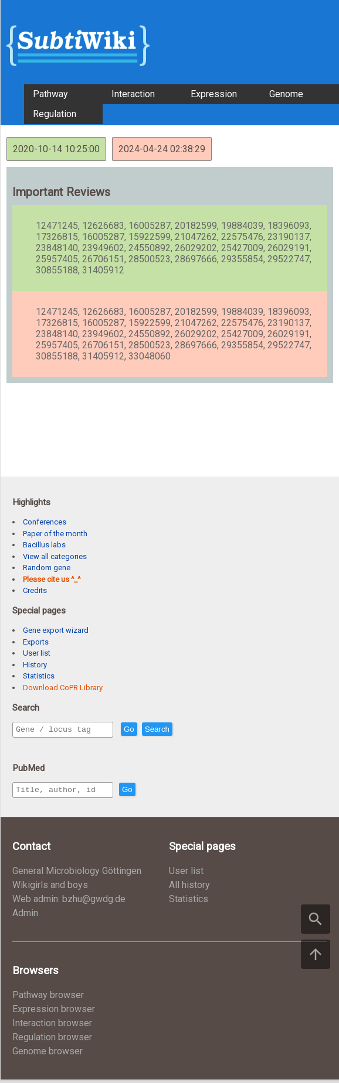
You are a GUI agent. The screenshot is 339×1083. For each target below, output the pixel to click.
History (35, 664)
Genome (286, 94)
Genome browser (47, 1054)
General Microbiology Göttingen (76, 874)
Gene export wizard (56, 630)
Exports (36, 642)
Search (182, 729)
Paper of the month (55, 533)
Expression (214, 94)
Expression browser (53, 1012)
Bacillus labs (44, 544)
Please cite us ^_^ (51, 579)
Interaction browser (52, 1026)
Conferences (44, 521)
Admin (25, 916)
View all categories (55, 556)
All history (189, 888)
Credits (35, 590)
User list (36, 653)
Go (154, 729)
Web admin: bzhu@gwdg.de (69, 902)
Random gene (46, 567)
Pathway (50, 94)
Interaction (133, 94)
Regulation (54, 113)
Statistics (39, 675)
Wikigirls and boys (50, 888)
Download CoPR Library (63, 687)
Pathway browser (48, 998)
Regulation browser (52, 1040)
